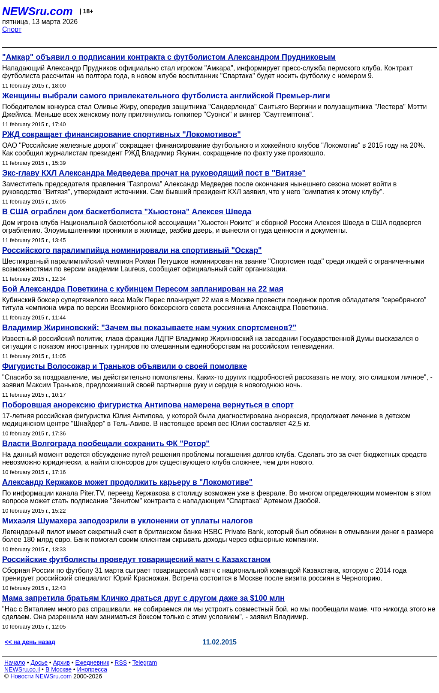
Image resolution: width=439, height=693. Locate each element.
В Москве (58, 669)
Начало (14, 662)
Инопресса (92, 669)
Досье (39, 662)
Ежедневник (92, 662)
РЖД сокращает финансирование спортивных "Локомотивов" (121, 134)
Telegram (144, 662)
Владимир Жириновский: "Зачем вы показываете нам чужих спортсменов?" (149, 327)
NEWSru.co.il (22, 669)
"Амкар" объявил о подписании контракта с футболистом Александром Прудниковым (169, 57)
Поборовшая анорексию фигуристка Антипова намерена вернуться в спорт (148, 405)
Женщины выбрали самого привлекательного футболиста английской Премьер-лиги (166, 95)
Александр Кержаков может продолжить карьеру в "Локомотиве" (127, 482)
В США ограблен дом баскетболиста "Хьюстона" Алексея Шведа (126, 211)
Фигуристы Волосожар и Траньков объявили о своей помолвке (124, 366)
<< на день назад (30, 641)
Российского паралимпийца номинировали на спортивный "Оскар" (132, 250)
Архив (61, 662)
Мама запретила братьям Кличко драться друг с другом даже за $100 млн (143, 598)
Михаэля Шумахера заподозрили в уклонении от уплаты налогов (127, 521)
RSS (120, 662)
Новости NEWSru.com (41, 676)
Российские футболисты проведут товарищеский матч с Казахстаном (136, 559)
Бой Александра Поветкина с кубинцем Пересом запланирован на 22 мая (142, 289)
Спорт (11, 29)
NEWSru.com (37, 11)
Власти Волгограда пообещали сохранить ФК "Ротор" (106, 443)
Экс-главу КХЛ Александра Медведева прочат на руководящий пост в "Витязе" (154, 173)
